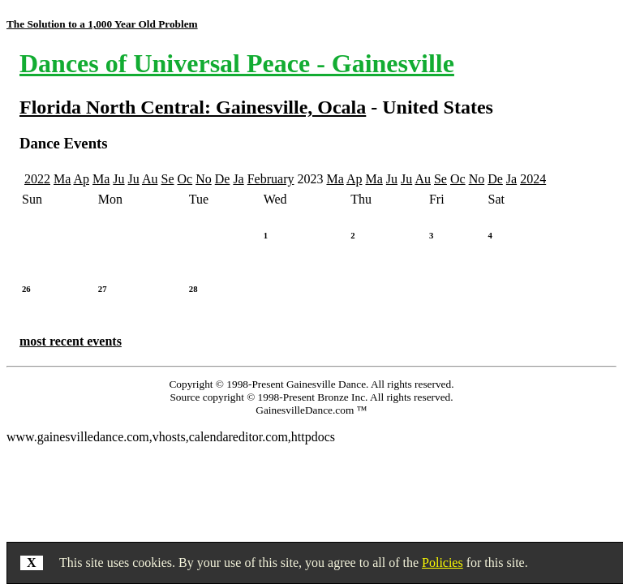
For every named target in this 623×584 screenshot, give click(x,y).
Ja (238, 179)
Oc (185, 179)
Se (167, 179)
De (222, 179)
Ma (62, 179)
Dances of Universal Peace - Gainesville (236, 63)
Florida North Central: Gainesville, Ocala (192, 107)
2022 (37, 179)
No (203, 179)
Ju (118, 179)
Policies (442, 562)
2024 (533, 179)
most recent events (70, 341)
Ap (81, 179)
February (270, 179)
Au (150, 179)
